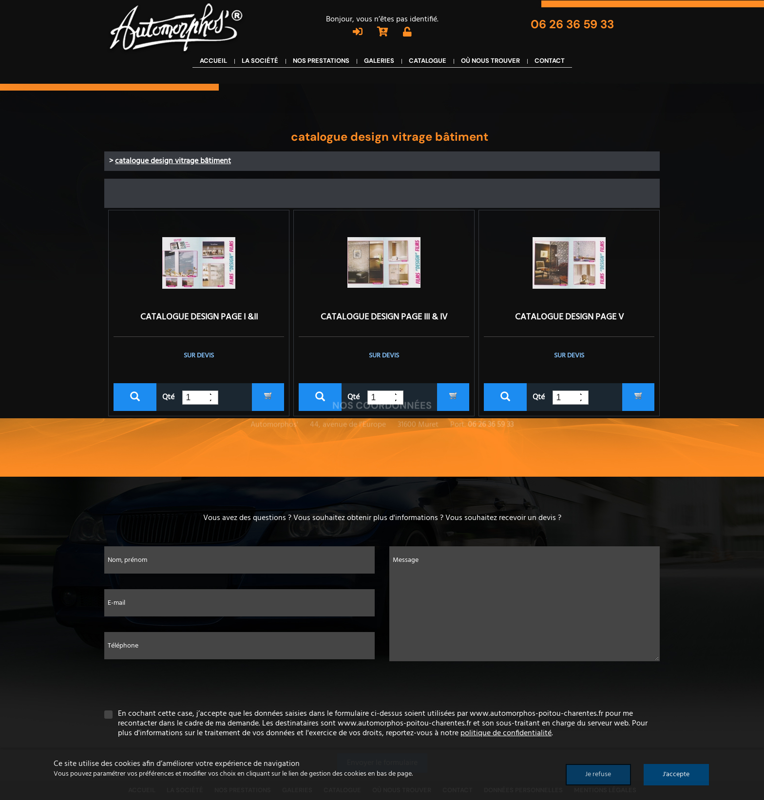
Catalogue (427, 67)
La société (260, 67)
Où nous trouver (490, 67)
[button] (214, 400)
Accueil (213, 67)
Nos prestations (321, 67)
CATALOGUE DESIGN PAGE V (569, 317)
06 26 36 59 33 (573, 24)
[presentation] (382, 685)
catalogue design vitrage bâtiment (173, 161)
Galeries (379, 67)
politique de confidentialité (506, 733)
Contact (550, 67)
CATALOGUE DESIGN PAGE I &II (199, 317)
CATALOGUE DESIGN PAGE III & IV (384, 317)
